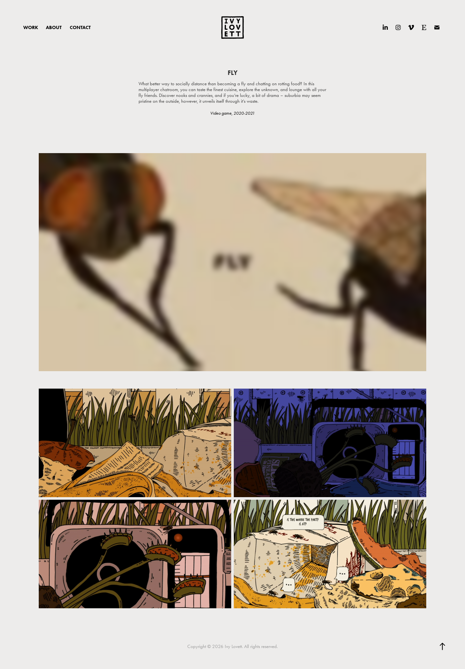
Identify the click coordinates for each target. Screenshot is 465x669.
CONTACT (80, 27)
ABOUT (54, 27)
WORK (30, 27)
